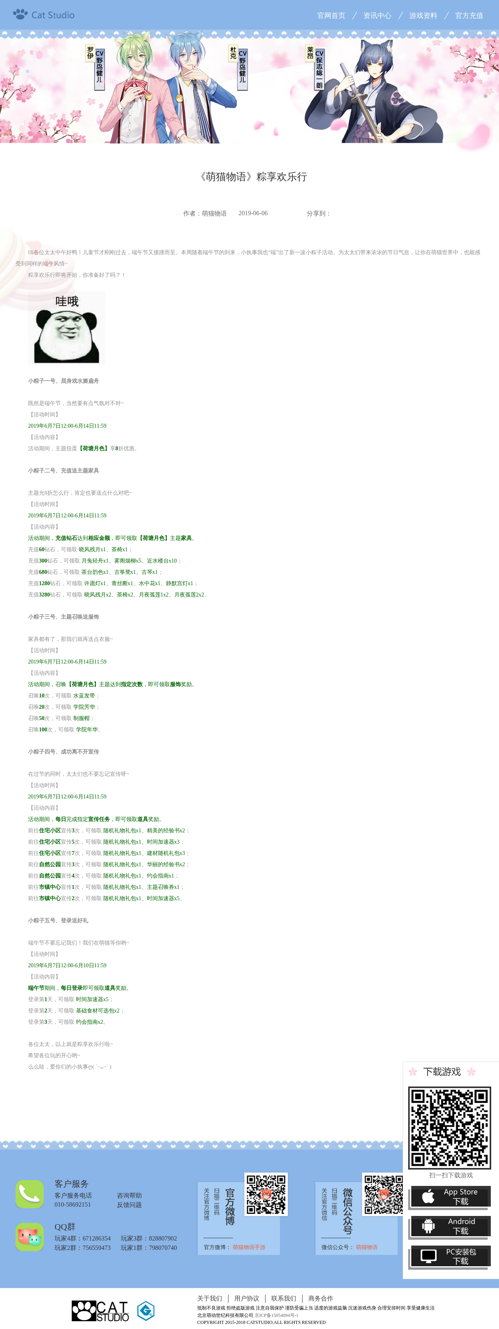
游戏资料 (423, 15)
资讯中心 (377, 15)
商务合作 (320, 1298)
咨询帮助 (129, 1195)
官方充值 (469, 15)
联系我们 (283, 1298)
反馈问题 (129, 1205)
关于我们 (209, 1298)
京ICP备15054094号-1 (277, 1315)
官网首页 (331, 15)
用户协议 (246, 1298)
